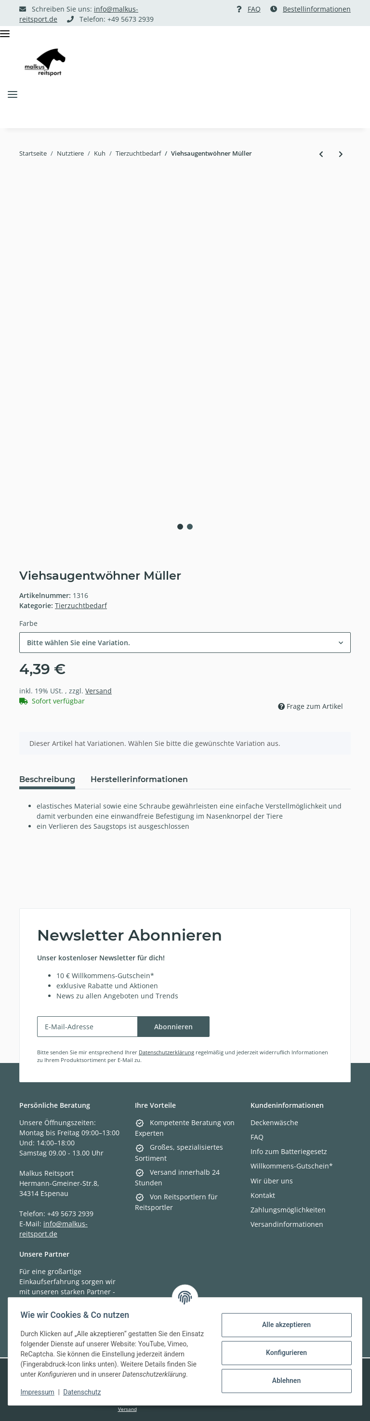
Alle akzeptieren (283, 1320)
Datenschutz (85, 1392)
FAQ (254, 8)
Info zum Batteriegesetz (289, 1151)
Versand (98, 690)
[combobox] (185, 642)
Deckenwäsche (274, 1122)
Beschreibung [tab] (47, 779)
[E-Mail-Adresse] (87, 1026)
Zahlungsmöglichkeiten (288, 1209)
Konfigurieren (283, 1348)
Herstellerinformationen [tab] (139, 779)
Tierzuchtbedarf (81, 605)
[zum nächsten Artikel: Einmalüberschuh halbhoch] (341, 154)
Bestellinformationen (317, 8)
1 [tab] (180, 527)
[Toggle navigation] (5, 34)
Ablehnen (283, 1376)
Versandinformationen (287, 1224)
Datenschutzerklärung (166, 1052)
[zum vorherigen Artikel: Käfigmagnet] (321, 154)
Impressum (40, 1392)
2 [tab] (190, 527)
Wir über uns (272, 1180)
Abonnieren (173, 1026)
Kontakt (263, 1195)
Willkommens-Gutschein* (292, 1165)
